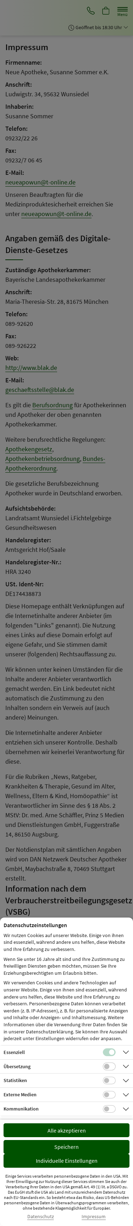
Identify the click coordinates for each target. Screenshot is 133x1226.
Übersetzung (17, 1066)
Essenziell (14, 1052)
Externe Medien (20, 1094)
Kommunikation (21, 1109)
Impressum (94, 1217)
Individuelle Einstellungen (67, 1160)
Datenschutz (40, 1217)
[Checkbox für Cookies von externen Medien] (109, 1095)
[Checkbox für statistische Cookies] (109, 1081)
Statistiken (15, 1080)
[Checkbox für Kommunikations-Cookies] (109, 1109)
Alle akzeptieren (67, 1130)
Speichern (66, 1146)
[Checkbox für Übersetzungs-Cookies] (109, 1066)
